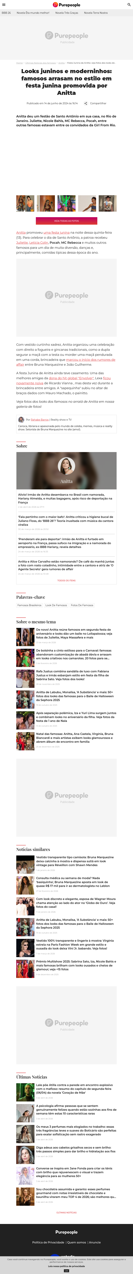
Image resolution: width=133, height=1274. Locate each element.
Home (19, 63)
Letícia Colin (38, 243)
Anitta (61, 63)
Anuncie (95, 1242)
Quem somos (76, 1242)
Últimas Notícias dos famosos (40, 63)
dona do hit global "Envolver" (71, 378)
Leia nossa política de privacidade (66, 1266)
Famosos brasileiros (29, 605)
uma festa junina (56, 233)
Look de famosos (56, 605)
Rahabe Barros (40, 419)
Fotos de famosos (82, 605)
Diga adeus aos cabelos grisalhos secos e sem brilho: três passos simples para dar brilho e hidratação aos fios (76, 1149)
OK (66, 1270)
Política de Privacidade (48, 1242)
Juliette (22, 243)
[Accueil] (66, 4)
